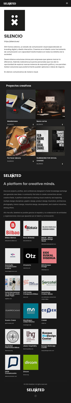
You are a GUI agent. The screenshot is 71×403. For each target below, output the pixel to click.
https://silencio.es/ (11, 41)
